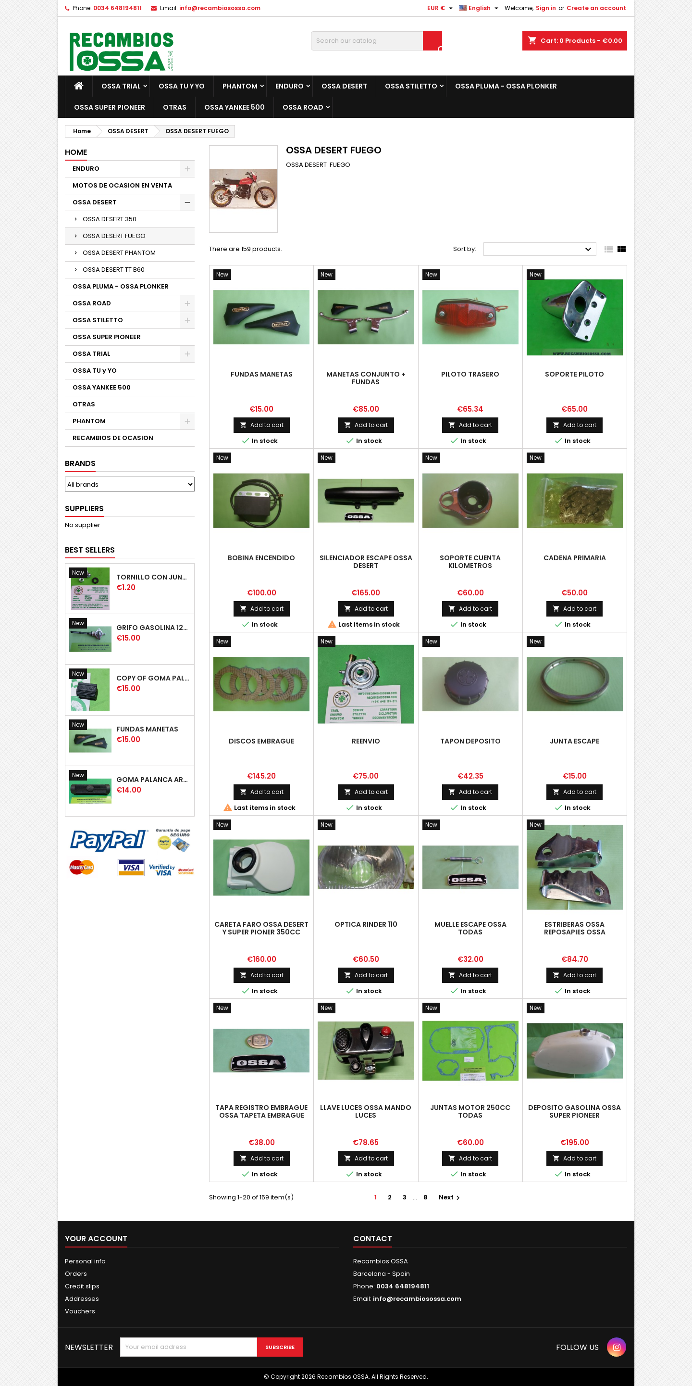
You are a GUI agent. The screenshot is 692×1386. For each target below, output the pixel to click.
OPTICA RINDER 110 (365, 924)
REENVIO (366, 741)
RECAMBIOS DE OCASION (113, 437)
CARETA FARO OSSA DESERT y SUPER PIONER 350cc (261, 928)
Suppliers (84, 508)
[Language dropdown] (480, 8)
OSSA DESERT (344, 86)
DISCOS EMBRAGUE (261, 741)
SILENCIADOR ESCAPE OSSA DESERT (366, 561)
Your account (96, 1238)
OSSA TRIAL (121, 86)
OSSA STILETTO (411, 86)
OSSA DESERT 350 (109, 219)
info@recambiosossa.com (219, 8)
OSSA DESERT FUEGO (114, 235)
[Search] (376, 40)
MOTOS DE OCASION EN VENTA (122, 185)
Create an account (596, 8)
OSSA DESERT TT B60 (114, 269)
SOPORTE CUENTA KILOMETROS (470, 561)
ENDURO (289, 86)
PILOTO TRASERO (470, 374)
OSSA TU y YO (182, 86)
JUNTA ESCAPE (574, 741)
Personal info (85, 1261)
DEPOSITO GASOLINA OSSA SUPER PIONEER (574, 1111)
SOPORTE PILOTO (574, 374)
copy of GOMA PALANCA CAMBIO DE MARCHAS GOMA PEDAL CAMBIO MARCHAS (153, 678)
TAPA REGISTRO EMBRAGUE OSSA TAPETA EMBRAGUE (261, 1111)
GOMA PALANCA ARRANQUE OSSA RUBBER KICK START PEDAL (153, 779)
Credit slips (82, 1286)
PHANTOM (240, 86)
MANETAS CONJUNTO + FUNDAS (366, 378)
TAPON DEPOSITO (470, 741)
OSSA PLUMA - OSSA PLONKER (506, 86)
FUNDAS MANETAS (147, 729)
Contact (372, 1238)
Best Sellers (90, 549)
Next (450, 1197)
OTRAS (174, 107)
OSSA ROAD (303, 107)
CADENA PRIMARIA (575, 558)
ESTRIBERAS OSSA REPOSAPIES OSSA (575, 928)
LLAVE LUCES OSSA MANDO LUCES (365, 1111)
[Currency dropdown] (441, 8)
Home (76, 152)
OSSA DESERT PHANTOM (119, 252)
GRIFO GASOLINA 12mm (153, 627)
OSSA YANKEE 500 (234, 107)
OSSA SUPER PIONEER (109, 107)
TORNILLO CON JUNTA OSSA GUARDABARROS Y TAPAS (153, 577)
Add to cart (262, 425)
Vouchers (80, 1311)
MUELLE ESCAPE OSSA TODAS (470, 928)
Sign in (546, 8)
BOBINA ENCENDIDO (261, 558)
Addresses (82, 1298)
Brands (80, 463)
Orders (76, 1273)
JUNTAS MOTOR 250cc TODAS (470, 1111)
